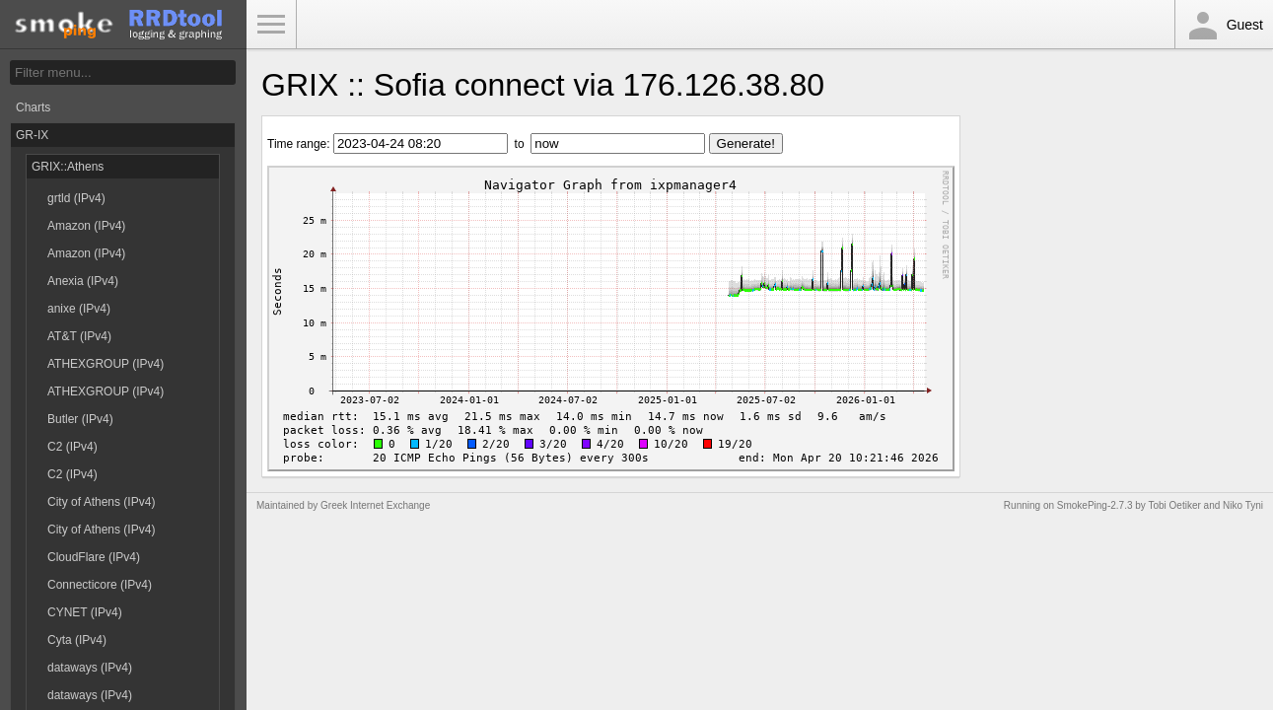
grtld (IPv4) (76, 198)
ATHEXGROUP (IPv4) (105, 364)
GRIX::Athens (68, 167)
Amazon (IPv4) (86, 226)
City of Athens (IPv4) (101, 502)
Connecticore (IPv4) (99, 585)
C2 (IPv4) (72, 447)
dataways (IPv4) (89, 667)
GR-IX (32, 135)
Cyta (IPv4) (76, 640)
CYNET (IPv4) (84, 612)
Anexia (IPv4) (82, 281)
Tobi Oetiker (1174, 505)
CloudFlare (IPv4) (93, 557)
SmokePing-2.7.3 (1095, 505)
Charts (33, 107)
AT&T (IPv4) (79, 336)
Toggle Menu (271, 24)
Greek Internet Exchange (375, 505)
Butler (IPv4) (80, 419)
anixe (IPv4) (78, 309)
